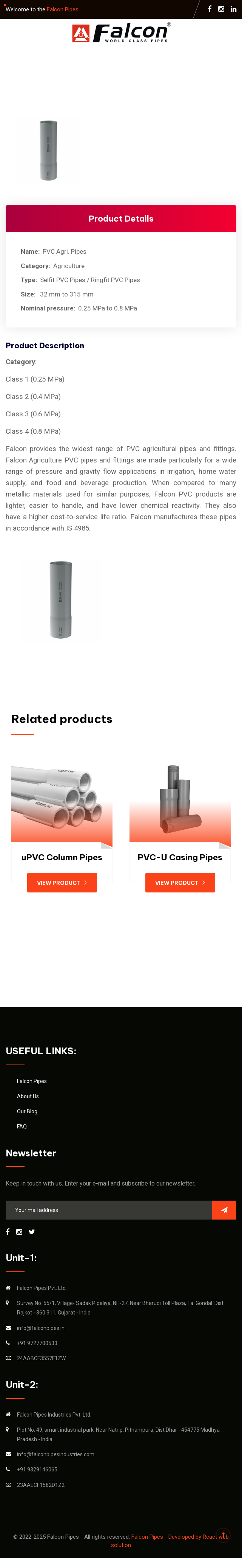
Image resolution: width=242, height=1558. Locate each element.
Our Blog (27, 1111)
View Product (62, 883)
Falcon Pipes (63, 9)
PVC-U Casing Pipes (180, 857)
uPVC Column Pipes (62, 857)
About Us (28, 1096)
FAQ (22, 1126)
